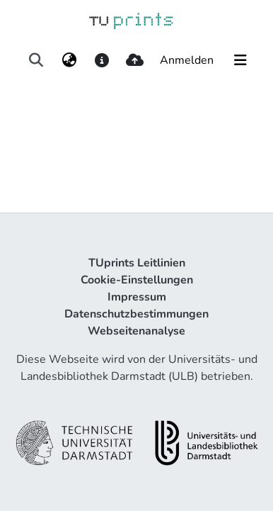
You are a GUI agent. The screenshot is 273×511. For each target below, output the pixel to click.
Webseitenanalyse (136, 331)
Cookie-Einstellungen (137, 280)
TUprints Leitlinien (136, 263)
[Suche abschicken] (36, 60)
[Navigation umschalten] (240, 60)
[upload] (135, 60)
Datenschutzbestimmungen (136, 314)
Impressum (137, 297)
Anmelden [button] (187, 60)
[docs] (101, 60)
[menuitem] (69, 60)
